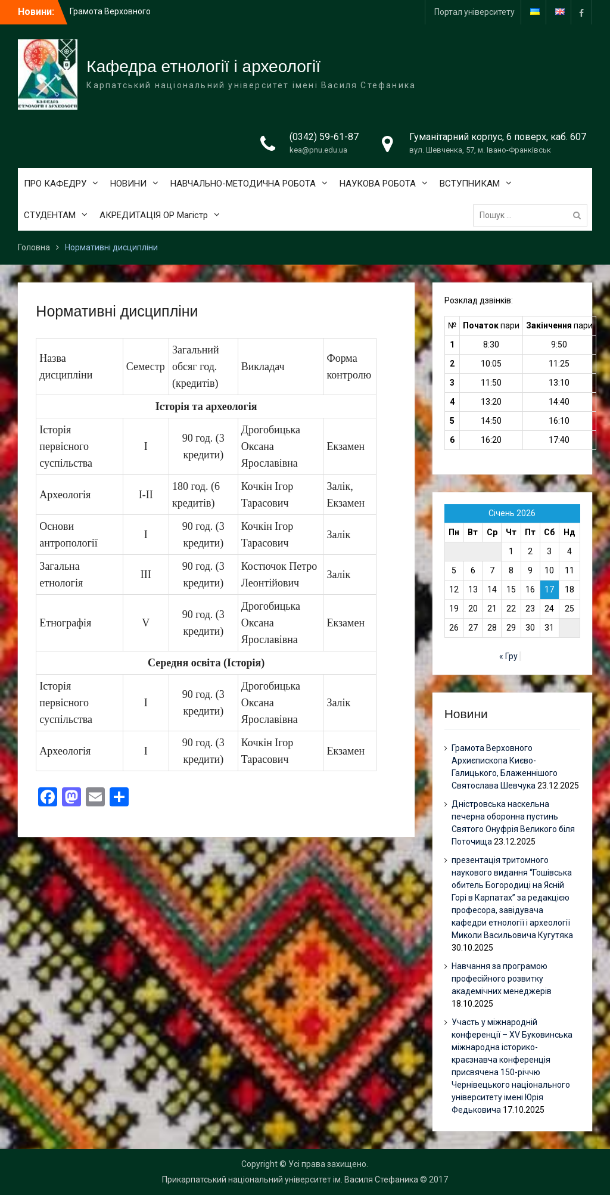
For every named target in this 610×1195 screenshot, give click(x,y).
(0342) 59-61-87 (324, 136)
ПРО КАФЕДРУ (55, 183)
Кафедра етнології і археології (203, 66)
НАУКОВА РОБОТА (378, 183)
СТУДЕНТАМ (50, 215)
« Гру (508, 656)
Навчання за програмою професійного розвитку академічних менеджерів (502, 978)
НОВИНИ (128, 183)
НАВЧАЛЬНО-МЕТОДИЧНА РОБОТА (243, 183)
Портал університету (474, 12)
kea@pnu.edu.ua (318, 149)
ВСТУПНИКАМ (470, 183)
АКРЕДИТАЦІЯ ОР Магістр (153, 215)
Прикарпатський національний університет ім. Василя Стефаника (290, 1179)
